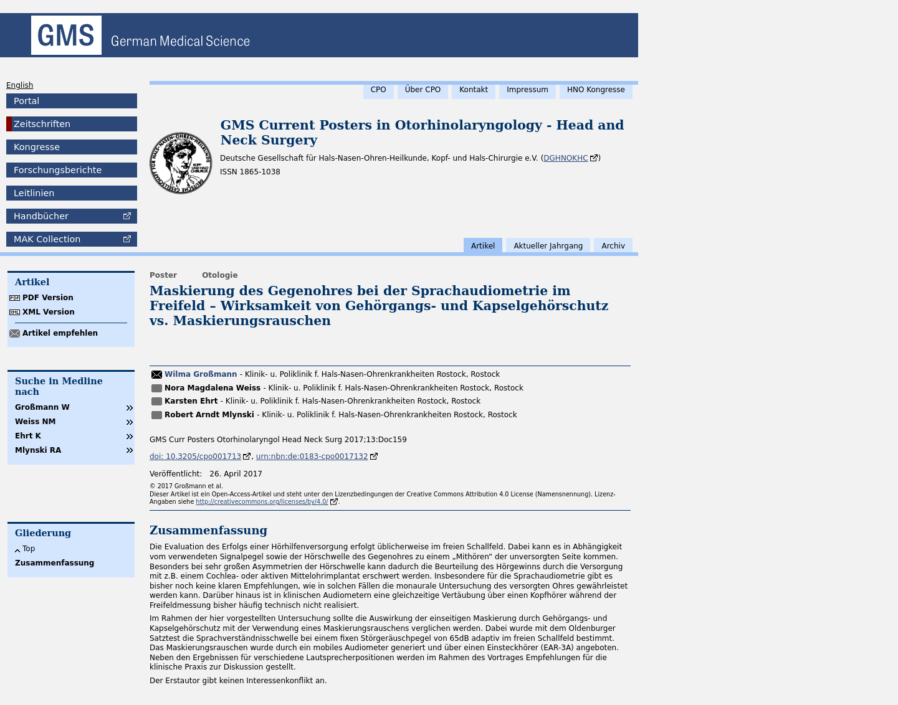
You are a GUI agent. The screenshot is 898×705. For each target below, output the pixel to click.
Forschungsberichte (58, 170)
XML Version (48, 312)
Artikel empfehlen (60, 333)
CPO (378, 89)
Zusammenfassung (54, 563)
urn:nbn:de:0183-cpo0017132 (312, 456)
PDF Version (48, 297)
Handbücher (41, 216)
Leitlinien (34, 193)
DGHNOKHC (565, 158)
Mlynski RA (38, 450)
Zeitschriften (42, 124)
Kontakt (473, 89)
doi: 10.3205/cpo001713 (195, 456)
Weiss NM (35, 421)
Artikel (483, 246)
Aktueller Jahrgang (548, 246)
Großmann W (42, 407)
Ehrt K (28, 436)
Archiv (613, 246)
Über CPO (423, 89)
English (19, 85)
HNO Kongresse (596, 89)
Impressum (527, 89)
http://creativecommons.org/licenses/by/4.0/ (262, 501)
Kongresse (37, 147)
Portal (26, 101)
